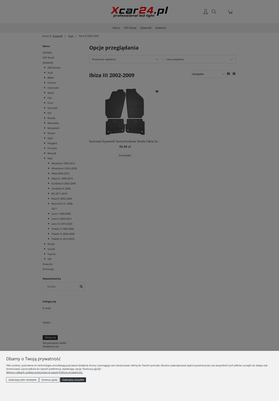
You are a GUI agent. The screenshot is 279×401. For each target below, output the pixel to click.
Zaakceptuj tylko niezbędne (22, 380)
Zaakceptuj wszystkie (73, 380)
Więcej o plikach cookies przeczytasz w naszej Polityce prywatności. (44, 372)
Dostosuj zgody (49, 380)
